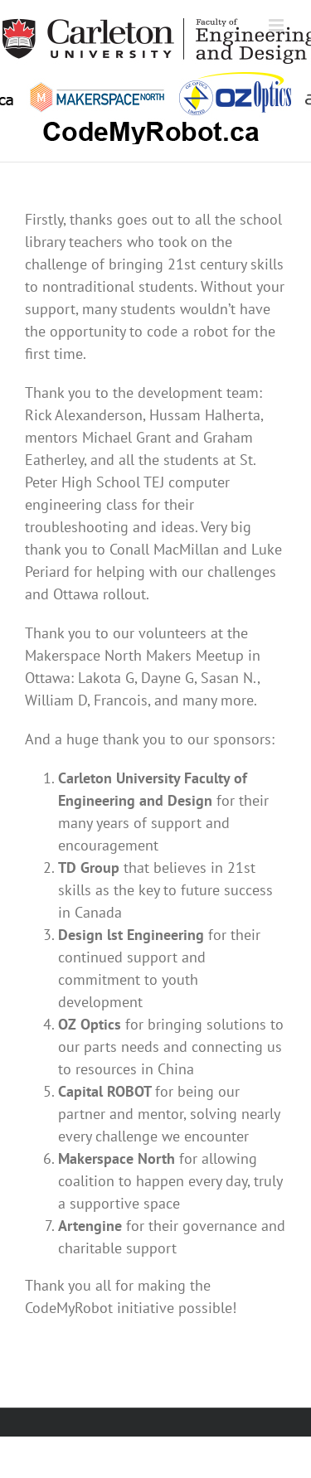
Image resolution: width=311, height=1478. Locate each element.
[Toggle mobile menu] (277, 25)
